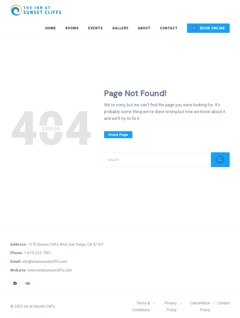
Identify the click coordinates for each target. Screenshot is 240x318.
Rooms (72, 28)
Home (50, 28)
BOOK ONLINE (208, 28)
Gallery (120, 28)
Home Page (118, 135)
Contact (169, 28)
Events (95, 28)
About (144, 28)
